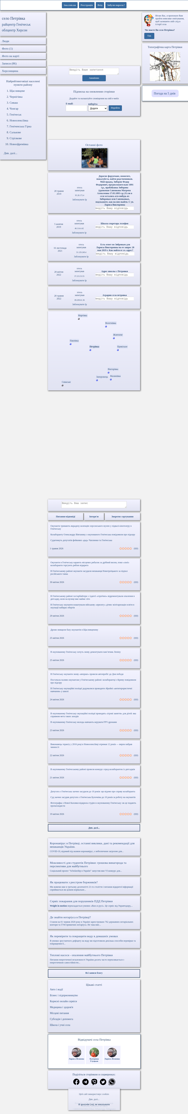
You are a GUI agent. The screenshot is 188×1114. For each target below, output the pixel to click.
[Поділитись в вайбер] (94, 1085)
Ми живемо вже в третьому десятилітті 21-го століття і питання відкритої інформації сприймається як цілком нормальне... (94, 888)
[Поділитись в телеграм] (85, 1085)
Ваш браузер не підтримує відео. (94, 128)
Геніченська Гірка (20, 126)
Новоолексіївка (19, 120)
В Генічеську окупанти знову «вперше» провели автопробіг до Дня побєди (86, 677)
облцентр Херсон (14, 30)
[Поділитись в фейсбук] (76, 1085)
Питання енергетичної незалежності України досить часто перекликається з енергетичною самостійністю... (94, 961)
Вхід (100, 5)
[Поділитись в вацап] (111, 1085)
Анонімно (94, 79)
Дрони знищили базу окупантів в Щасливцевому (74, 632)
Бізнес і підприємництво (64, 998)
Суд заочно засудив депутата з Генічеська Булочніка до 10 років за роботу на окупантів (92, 800)
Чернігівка (16, 96)
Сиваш (14, 102)
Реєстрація (87, 5)
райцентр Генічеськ (16, 24)
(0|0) (136, 551)
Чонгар (14, 108)
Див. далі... (94, 1099)
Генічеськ (15, 114)
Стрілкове (16, 138)
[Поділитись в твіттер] (103, 1085)
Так (149, 36)
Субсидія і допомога (61, 1022)
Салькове (15, 132)
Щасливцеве (17, 90)
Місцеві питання (59, 1016)
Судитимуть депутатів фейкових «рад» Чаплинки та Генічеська (81, 543)
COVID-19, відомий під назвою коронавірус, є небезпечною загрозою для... (94, 850)
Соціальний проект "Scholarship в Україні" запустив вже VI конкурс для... (94, 869)
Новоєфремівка (19, 144)
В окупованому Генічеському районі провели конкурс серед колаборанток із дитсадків (92, 772)
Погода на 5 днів (164, 93)
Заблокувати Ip (79, 201)
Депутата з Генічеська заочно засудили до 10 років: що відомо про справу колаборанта (92, 794)
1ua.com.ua (70, 5)
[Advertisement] (94, 39)
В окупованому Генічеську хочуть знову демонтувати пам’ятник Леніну (85, 654)
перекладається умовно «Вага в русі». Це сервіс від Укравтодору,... (94, 906)
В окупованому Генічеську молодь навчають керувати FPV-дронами (83, 725)
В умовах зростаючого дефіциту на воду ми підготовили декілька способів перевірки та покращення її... (94, 942)
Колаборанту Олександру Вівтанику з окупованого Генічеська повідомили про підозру (92, 537)
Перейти (115, 109)
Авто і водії (56, 992)
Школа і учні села (60, 1027)
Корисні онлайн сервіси (63, 1004)
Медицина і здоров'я (61, 1010)
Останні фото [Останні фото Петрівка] (94, 146)
